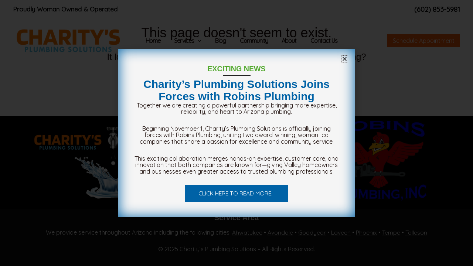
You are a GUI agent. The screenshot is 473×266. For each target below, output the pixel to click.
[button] (344, 59)
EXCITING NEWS (236, 69)
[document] (236, 133)
